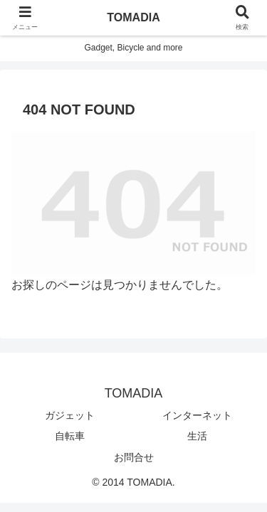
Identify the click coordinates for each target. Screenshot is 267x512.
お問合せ (134, 457)
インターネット (197, 415)
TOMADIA (133, 17)
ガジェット (70, 415)
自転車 (70, 436)
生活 (197, 436)
